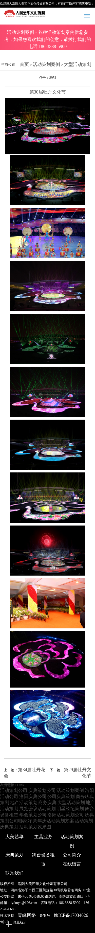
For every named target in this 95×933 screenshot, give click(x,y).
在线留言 (72, 864)
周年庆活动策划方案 (53, 820)
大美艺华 (14, 836)
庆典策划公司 (42, 790)
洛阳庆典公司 (33, 796)
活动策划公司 (13, 790)
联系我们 (14, 873)
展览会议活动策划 (37, 808)
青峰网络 (27, 915)
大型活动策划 (77, 64)
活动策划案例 (46, 64)
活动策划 (84, 820)
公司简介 (72, 854)
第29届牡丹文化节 (77, 772)
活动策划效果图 (35, 826)
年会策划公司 (33, 814)
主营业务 (43, 836)
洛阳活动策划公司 (65, 814)
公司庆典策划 (61, 796)
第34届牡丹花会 (24, 772)
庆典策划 (9, 826)
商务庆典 (47, 802)
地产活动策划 (23, 802)
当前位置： (10, 64)
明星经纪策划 (70, 808)
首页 (24, 64)
